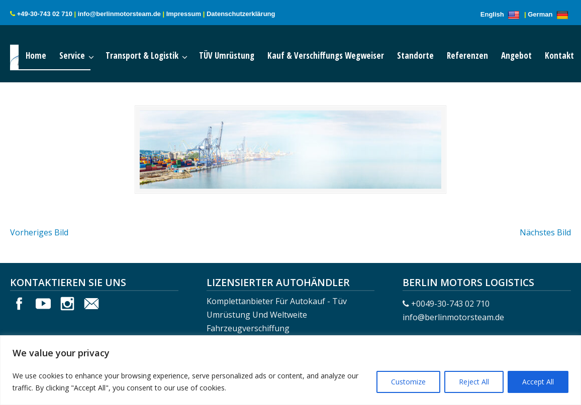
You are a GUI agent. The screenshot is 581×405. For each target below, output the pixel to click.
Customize (408, 381)
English (501, 14)
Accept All (538, 381)
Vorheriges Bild (39, 232)
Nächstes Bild (545, 232)
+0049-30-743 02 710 (450, 303)
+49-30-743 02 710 (44, 14)
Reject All (474, 381)
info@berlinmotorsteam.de (119, 14)
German (549, 14)
